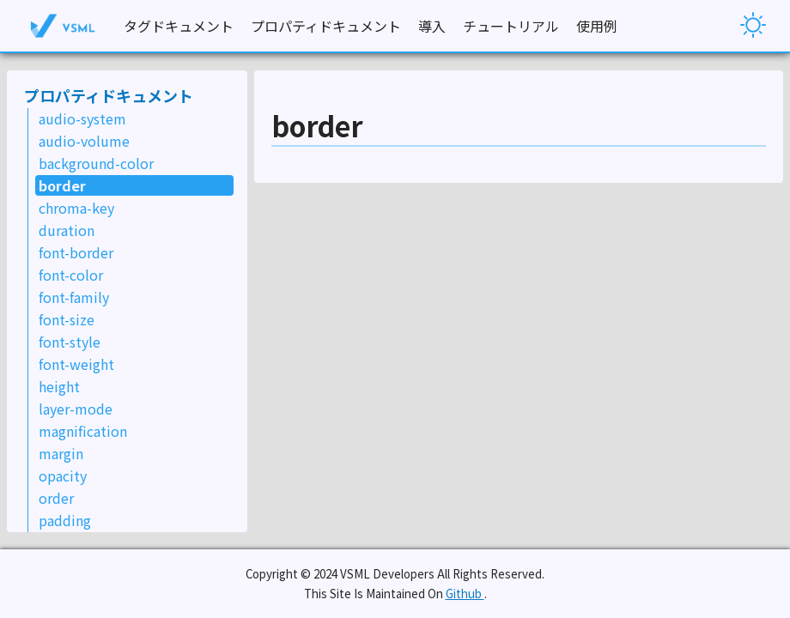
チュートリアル (511, 25)
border (62, 185)
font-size (66, 319)
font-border (76, 252)
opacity (63, 475)
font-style (69, 341)
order (56, 498)
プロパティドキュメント (326, 25)
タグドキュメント (179, 25)
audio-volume (84, 140)
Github (465, 593)
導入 (432, 25)
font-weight (76, 364)
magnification (83, 431)
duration (66, 230)
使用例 (596, 25)
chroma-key (76, 207)
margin (61, 453)
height (59, 386)
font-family (74, 297)
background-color (96, 163)
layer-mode (75, 408)
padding (65, 520)
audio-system (82, 118)
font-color (71, 274)
